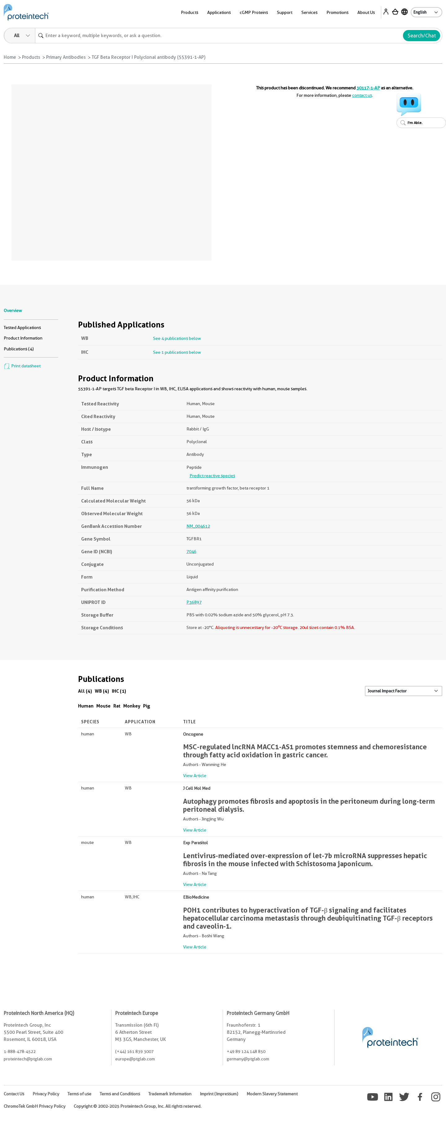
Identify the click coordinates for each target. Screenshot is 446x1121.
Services (309, 12)
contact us (362, 95)
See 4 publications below (177, 338)
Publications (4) (19, 348)
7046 (191, 551)
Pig (146, 706)
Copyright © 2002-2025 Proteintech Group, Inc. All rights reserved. (137, 1106)
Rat (116, 706)
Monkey (131, 706)
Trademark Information (169, 1093)
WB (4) (102, 691)
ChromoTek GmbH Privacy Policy (34, 1106)
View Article (194, 775)
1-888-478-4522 (20, 1051)
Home (10, 57)
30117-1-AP (368, 87)
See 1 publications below (177, 352)
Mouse (103, 706)
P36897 (194, 602)
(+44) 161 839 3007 (134, 1051)
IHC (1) (119, 691)
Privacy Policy (46, 1093)
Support (284, 12)
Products (189, 12)
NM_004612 (198, 526)
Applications (219, 12)
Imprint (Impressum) (219, 1093)
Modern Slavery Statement (272, 1093)
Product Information (23, 338)
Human (86, 706)
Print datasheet (22, 365)
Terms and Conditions (120, 1093)
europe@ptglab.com (135, 1058)
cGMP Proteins (254, 12)
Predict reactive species (212, 475)
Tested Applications (22, 327)
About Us (366, 12)
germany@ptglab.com (248, 1058)
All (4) (85, 691)
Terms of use (79, 1093)
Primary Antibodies (66, 57)
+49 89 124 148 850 (246, 1051)
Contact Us (14, 1093)
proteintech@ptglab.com (28, 1058)
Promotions (337, 12)
